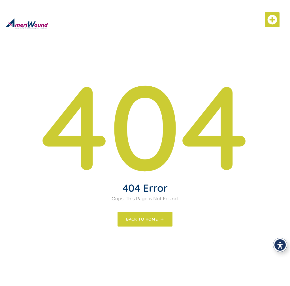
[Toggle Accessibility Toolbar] (280, 245)
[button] (272, 19)
